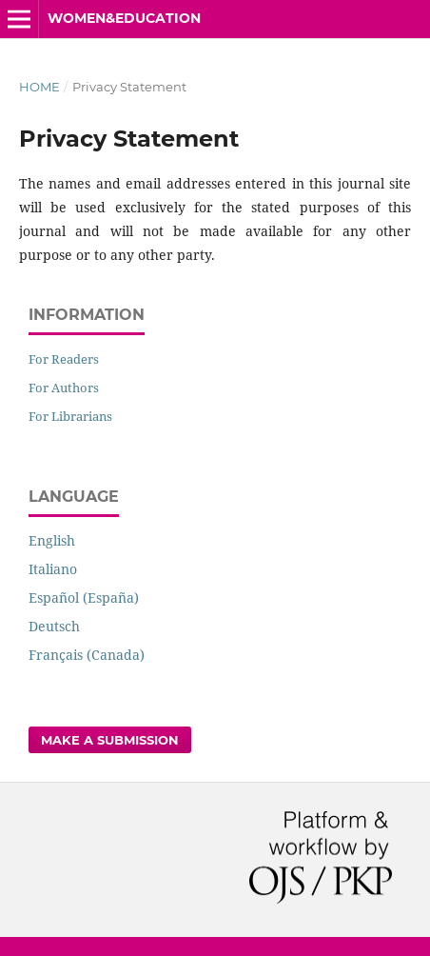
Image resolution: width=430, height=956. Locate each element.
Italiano (53, 569)
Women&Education (124, 18)
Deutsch (54, 626)
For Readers (64, 359)
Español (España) (84, 597)
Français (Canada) (87, 655)
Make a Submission (110, 739)
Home (39, 86)
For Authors (64, 387)
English (52, 540)
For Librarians (70, 416)
